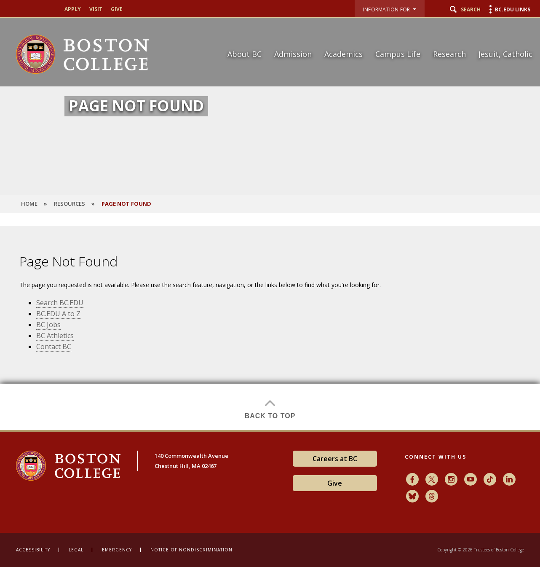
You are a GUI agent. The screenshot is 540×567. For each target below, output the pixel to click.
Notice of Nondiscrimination (191, 550)
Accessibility (33, 550)
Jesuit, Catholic (505, 54)
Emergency (117, 550)
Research (449, 54)
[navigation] (374, 39)
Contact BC (53, 346)
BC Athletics (55, 335)
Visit (95, 9)
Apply (72, 9)
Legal (76, 550)
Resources (69, 203)
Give (117, 9)
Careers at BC (335, 458)
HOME (29, 203)
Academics (343, 54)
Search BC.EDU (59, 302)
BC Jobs (48, 324)
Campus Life (397, 54)
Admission (293, 54)
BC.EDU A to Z (58, 313)
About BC (244, 54)
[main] (270, 328)
